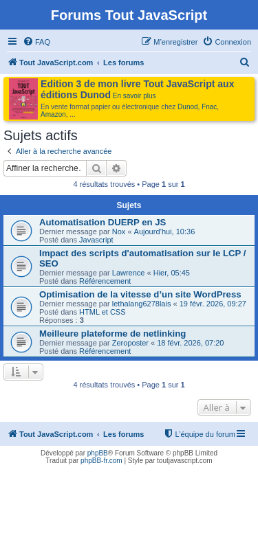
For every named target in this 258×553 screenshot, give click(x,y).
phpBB (97, 453)
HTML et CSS (102, 312)
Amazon (53, 114)
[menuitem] (36, 42)
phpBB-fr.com (101, 460)
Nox (119, 231)
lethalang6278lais (141, 304)
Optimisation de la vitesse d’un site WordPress (140, 294)
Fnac (209, 107)
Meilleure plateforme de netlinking (112, 333)
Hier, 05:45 (171, 273)
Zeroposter (130, 343)
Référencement (105, 281)
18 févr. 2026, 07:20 (190, 343)
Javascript (96, 240)
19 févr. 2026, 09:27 (213, 304)
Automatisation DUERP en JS (102, 222)
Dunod (187, 107)
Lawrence (128, 273)
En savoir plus (134, 96)
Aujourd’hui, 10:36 (164, 231)
